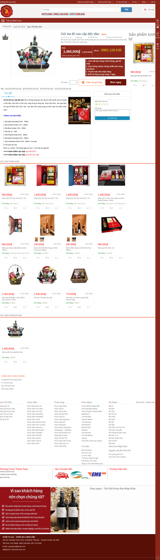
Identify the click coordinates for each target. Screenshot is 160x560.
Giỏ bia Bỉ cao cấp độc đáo (12, 352)
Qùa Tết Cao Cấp (6, 414)
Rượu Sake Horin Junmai (36, 425)
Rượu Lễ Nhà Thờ (60, 438)
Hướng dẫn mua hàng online (11, 380)
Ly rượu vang (86, 455)
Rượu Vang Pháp (60, 406)
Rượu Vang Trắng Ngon (62, 427)
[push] (91, 82)
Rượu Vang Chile (60, 411)
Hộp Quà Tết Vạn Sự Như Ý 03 (46, 198)
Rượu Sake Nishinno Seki (36, 422)
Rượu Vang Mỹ (59, 422)
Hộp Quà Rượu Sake (7, 411)
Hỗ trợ (96, 51)
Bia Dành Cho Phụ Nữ (117, 427)
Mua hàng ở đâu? (7, 389)
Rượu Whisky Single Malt (90, 406)
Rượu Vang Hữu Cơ (61, 443)
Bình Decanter (87, 450)
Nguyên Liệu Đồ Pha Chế (120, 450)
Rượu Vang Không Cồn (62, 433)
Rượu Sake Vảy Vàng (35, 409)
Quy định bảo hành (8, 386)
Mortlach (85, 430)
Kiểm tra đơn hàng (104, 2)
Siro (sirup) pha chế (116, 454)
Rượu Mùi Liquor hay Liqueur (92, 441)
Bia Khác (112, 443)
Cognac (84, 438)
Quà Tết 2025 (6, 402)
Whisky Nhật (86, 427)
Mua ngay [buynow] (115, 82)
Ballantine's (86, 414)
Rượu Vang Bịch (60, 425)
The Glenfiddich (87, 435)
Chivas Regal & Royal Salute (92, 411)
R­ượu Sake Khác (33, 443)
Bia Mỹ (111, 422)
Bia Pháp (112, 417)
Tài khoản (157, 34)
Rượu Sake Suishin (34, 438)
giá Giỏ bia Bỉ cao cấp (30, 89)
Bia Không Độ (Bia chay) (117, 433)
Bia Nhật (112, 419)
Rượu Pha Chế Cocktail (117, 457)
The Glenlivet (86, 422)
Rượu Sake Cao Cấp (34, 411)
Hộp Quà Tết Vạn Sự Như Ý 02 (141, 76)
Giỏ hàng (151, 10)
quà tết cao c (31, 155)
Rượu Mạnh (87, 402)
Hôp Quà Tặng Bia (115, 430)
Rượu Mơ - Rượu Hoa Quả (147, 402)
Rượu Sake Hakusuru (35, 427)
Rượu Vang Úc (59, 417)
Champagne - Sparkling (62, 430)
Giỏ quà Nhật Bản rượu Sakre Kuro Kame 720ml (13, 299)
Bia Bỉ (111, 406)
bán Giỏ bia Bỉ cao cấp (13, 89)
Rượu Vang (59, 402)
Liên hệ (153, 2)
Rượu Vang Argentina (62, 419)
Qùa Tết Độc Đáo (6, 417)
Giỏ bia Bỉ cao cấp (46, 89)
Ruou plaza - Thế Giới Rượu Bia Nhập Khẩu (113, 488)
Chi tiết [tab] (8, 93)
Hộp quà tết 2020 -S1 (106, 248)
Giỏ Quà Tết (4, 419)
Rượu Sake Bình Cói (34, 406)
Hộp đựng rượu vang (89, 461)
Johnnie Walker (87, 419)
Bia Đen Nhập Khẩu (116, 438)
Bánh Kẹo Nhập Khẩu (118, 446)
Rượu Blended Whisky (89, 409)
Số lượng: (64, 82)
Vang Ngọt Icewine (61, 435)
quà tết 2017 (31, 151)
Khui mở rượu (86, 453)
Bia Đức (112, 409)
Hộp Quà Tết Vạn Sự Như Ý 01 (78, 198)
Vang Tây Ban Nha (61, 414)
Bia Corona (113, 441)
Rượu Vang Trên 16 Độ (62, 441)
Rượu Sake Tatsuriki (34, 435)
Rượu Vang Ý (59, 409)
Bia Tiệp (112, 411)
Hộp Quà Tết (4, 406)
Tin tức (134, 2)
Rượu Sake (32, 402)
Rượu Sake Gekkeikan (35, 417)
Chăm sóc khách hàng (85, 2)
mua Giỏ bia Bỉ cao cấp (63, 89)
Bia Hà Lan (113, 414)
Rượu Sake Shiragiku (34, 433)
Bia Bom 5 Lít (113, 435)
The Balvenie (86, 433)
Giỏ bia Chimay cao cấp (43, 298)
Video (144, 2)
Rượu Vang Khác (60, 446)
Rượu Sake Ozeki (33, 419)
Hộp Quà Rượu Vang (7, 409)
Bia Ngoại (113, 402)
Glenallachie (86, 425)
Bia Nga (112, 425)
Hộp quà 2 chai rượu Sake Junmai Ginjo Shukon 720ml (111, 199)
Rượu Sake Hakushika (35, 414)
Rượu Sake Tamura (34, 441)
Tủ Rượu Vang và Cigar (90, 458)
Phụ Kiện (85, 446)
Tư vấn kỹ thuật (121, 2)
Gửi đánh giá (112, 118)
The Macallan (86, 417)
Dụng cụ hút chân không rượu (92, 464)
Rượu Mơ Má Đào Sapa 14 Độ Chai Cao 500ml (45, 249)
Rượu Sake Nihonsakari (35, 430)
